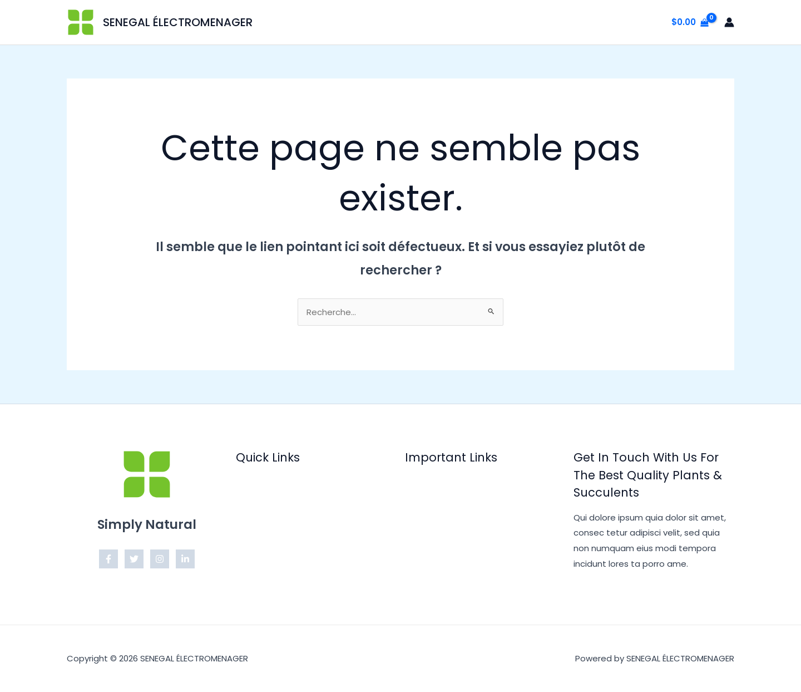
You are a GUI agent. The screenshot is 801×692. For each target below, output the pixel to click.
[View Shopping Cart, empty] (690, 22)
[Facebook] (108, 558)
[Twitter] (134, 558)
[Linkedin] (185, 558)
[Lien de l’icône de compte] (729, 22)
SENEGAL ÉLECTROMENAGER (178, 22)
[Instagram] (159, 558)
